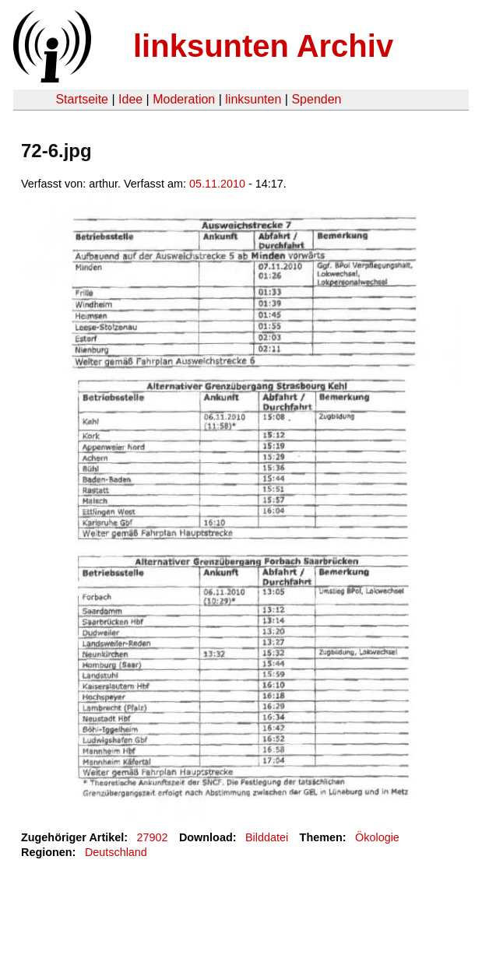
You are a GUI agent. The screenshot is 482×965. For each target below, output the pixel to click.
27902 (152, 837)
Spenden (316, 99)
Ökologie (377, 837)
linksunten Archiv (263, 46)
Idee (130, 99)
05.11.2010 (217, 183)
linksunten (253, 99)
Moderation (184, 99)
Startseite (81, 99)
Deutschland (116, 852)
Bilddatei (266, 837)
